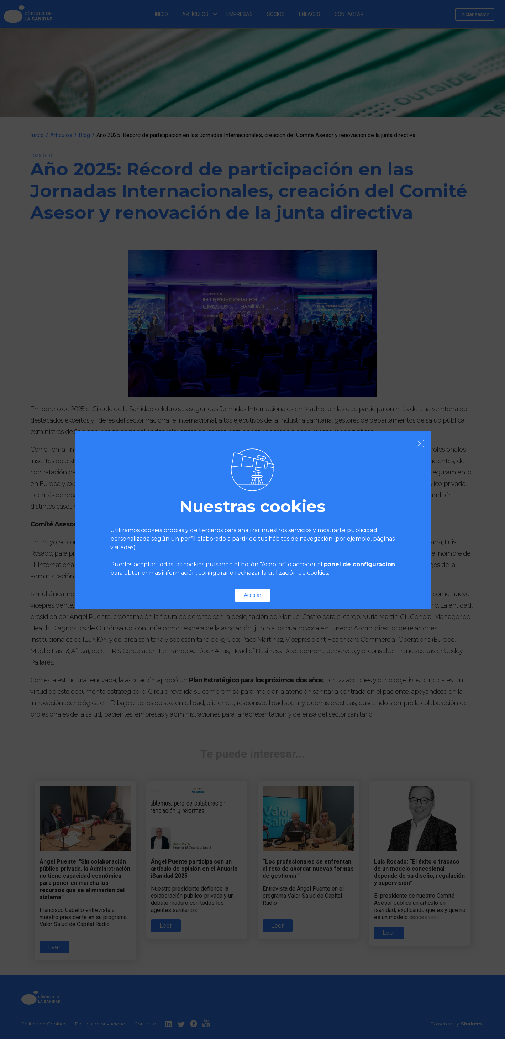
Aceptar (252, 595)
